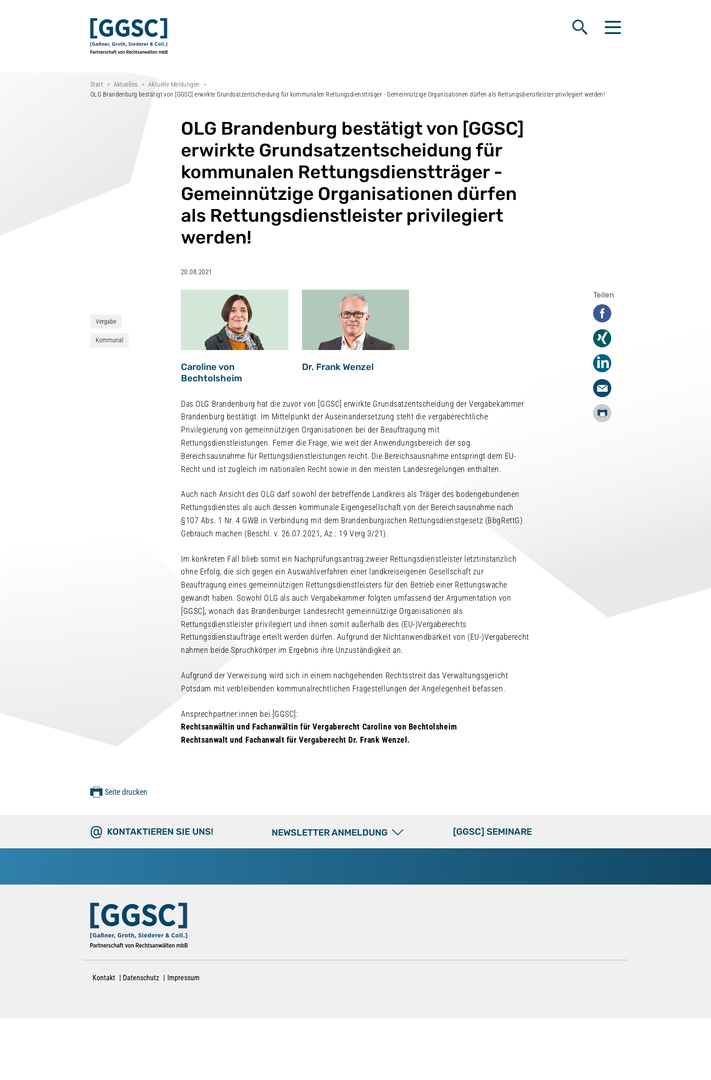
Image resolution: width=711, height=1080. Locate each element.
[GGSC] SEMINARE (492, 831)
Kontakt (104, 977)
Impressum (183, 977)
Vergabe (106, 321)
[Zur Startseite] (139, 927)
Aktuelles (126, 84)
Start (96, 84)
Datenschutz (141, 977)
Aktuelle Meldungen (174, 84)
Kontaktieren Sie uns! (160, 831)
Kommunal (109, 340)
